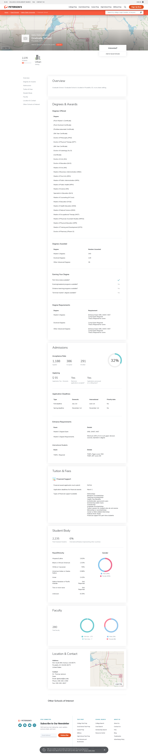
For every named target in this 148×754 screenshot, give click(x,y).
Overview (26, 78)
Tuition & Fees (28, 89)
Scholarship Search (101, 730)
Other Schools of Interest (31, 104)
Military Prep (117, 7)
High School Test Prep (83, 736)
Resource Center (100, 733)
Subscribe (64, 735)
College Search (100, 723)
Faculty (25, 97)
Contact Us (117, 726)
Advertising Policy (119, 739)
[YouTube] (29, 725)
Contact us (40, 2)
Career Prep (95, 7)
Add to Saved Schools (113, 54)
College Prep (73, 7)
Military (79, 733)
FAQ (33, 2)
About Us (116, 723)
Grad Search (99, 726)
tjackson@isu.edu (63, 679)
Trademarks (117, 736)
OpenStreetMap (135, 16)
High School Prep (106, 7)
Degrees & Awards (29, 82)
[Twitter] (20, 725)
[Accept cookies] (103, 749)
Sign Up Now (136, 7)
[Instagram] (34, 725)
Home (6, 12)
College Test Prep (82, 723)
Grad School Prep (84, 7)
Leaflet (125, 16)
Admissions (27, 86)
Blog (6, 2)
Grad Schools (15, 12)
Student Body (27, 93)
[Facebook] (25, 725)
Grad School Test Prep (83, 726)
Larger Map (5, 48)
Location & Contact (29, 101)
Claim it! (59, 45)
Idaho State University (28, 12)
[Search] (125, 7)
